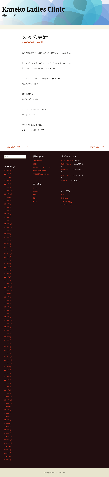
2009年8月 (7, 410)
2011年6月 (7, 337)
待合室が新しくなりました (42, 167)
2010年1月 (7, 393)
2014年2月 (7, 244)
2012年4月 (7, 307)
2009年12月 (8, 397)
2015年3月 (7, 214)
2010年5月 (7, 380)
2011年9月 (7, 327)
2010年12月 (8, 357)
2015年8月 (7, 201)
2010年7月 (7, 373)
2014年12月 (8, 224)
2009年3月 (7, 426)
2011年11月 (8, 320)
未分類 (40, 42)
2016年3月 (7, 184)
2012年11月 (8, 287)
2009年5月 (7, 420)
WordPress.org (66, 205)
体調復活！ (65, 181)
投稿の (65, 198)
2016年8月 (7, 181)
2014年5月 (7, 237)
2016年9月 (7, 177)
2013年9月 (7, 257)
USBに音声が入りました (41, 174)
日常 (34, 198)
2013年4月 (7, 270)
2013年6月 (7, 264)
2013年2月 (7, 277)
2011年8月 (7, 330)
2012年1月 (7, 317)
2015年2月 (7, 217)
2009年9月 (7, 407)
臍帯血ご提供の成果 (39, 171)
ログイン (64, 195)
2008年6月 (7, 456)
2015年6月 (7, 204)
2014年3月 (7, 240)
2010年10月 (8, 363)
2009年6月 (7, 417)
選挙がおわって (98, 147)
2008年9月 (7, 446)
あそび (35, 188)
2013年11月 (8, 250)
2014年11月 (8, 227)
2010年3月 (7, 387)
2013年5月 (7, 267)
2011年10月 (8, 324)
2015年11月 (8, 194)
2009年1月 (7, 433)
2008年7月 (7, 453)
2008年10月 (8, 443)
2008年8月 (7, 450)
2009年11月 (8, 400)
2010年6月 (7, 377)
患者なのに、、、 (67, 164)
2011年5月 (7, 340)
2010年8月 (7, 370)
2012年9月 (7, 294)
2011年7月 (7, 333)
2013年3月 (7, 274)
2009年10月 (8, 403)
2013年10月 (8, 254)
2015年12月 (8, 191)
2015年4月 (7, 211)
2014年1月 (7, 247)
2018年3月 (7, 171)
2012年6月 (7, 304)
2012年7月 (7, 300)
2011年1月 (7, 353)
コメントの (66, 202)
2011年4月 (7, 343)
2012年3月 (7, 310)
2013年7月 (7, 260)
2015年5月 (7, 207)
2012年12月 (8, 284)
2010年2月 (7, 390)
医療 (34, 195)
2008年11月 (8, 440)
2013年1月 (7, 280)
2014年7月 (7, 230)
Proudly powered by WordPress (54, 473)
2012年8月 (7, 297)
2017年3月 (7, 174)
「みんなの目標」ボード (15, 147)
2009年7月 (7, 413)
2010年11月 (8, 360)
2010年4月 (7, 383)
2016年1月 (7, 187)
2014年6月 (7, 234)
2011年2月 (7, 350)
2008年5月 (7, 460)
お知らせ (36, 191)
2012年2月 (7, 314)
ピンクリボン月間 (67, 161)
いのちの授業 (37, 161)
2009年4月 (7, 423)
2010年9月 (7, 367)
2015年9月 (7, 197)
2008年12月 (8, 436)
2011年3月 (7, 347)
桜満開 (35, 164)
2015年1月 (7, 221)
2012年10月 (8, 290)
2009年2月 (7, 430)
